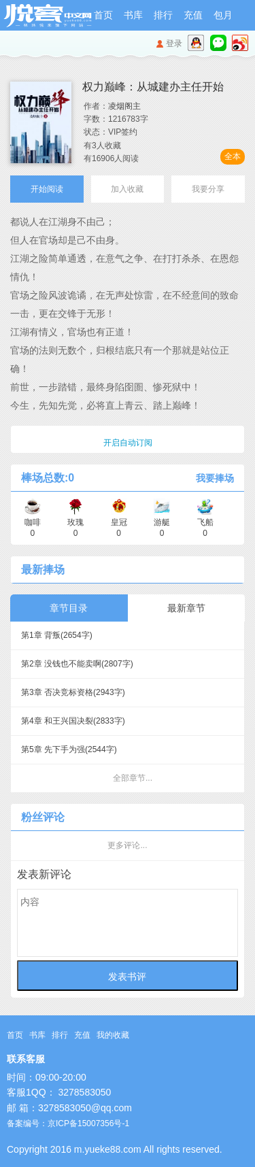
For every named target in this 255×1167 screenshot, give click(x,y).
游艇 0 (162, 522)
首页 (103, 15)
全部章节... (132, 778)
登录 (174, 43)
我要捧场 (215, 478)
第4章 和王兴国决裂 (73, 721)
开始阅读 (47, 189)
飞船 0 (205, 522)
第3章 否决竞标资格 (73, 692)
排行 (163, 15)
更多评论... (127, 845)
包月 (223, 15)
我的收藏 (113, 1035)
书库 (133, 15)
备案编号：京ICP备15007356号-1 (68, 1123)
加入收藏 (127, 189)
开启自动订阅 (127, 442)
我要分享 (208, 189)
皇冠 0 (119, 522)
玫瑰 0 (75, 522)
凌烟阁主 (124, 106)
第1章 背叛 (56, 635)
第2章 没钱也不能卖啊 (77, 664)
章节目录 (69, 608)
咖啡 (32, 522)
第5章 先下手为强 (69, 749)
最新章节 (186, 608)
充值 (193, 15)
